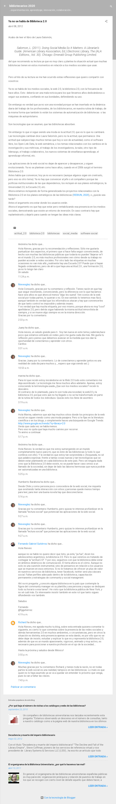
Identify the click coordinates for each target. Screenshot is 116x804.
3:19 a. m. (23, 402)
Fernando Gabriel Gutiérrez (32, 543)
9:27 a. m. (23, 516)
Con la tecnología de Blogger (58, 797)
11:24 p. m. (23, 276)
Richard (22, 622)
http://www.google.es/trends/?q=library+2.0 (41, 423)
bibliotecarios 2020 (22, 6)
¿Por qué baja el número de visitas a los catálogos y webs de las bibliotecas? (47, 705)
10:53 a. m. (23, 367)
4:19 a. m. (23, 614)
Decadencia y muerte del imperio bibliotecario (31, 735)
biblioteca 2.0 (37, 233)
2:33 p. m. (23, 319)
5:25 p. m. (23, 474)
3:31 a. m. (23, 348)
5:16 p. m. (23, 496)
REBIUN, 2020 (81, 194)
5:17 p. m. (23, 436)
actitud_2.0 (20, 233)
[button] (106, 21)
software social (89, 233)
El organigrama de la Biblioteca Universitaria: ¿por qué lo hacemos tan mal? (46, 764)
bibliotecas (54, 233)
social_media (70, 233)
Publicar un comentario (23, 686)
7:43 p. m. (23, 680)
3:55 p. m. (23, 654)
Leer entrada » (98, 727)
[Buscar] (111, 6)
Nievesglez (24, 284)
